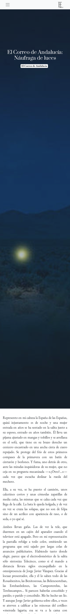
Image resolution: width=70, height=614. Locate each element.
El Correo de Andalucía (34, 66)
